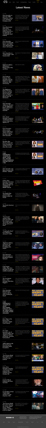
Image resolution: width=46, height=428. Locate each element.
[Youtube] (13, 417)
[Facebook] (6, 417)
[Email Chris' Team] (23, 417)
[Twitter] (8, 417)
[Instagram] (9, 417)
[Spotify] (11, 417)
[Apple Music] (10, 417)
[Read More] (17, 20)
